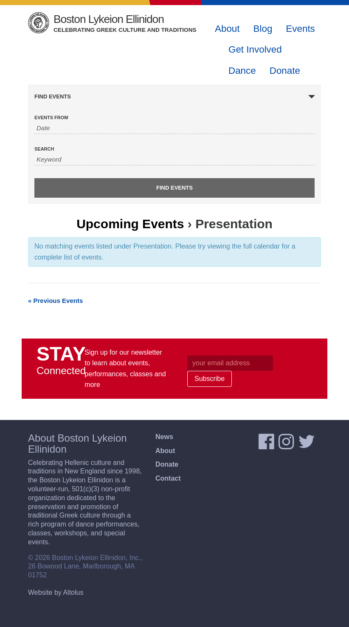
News (164, 436)
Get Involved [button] (255, 49)
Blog (263, 28)
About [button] (227, 28)
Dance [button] (242, 70)
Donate (166, 464)
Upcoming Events (130, 224)
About (165, 450)
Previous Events (55, 300)
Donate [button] (285, 70)
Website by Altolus (55, 592)
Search (44, 149)
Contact (168, 478)
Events (300, 28)
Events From (51, 117)
